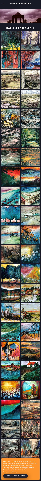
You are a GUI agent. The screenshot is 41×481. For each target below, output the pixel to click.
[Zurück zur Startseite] (20, 4)
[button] (2, 4)
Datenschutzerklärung (10, 472)
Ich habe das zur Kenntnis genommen (15, 475)
